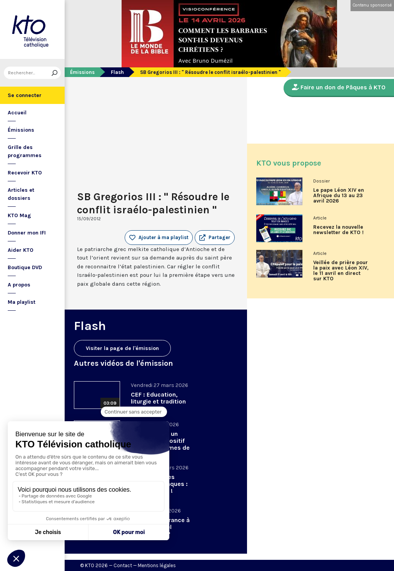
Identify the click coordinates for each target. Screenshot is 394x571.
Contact (123, 565)
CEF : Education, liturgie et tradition (158, 398)
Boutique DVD (25, 267)
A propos (19, 284)
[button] (215, 237)
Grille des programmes (25, 151)
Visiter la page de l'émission (122, 348)
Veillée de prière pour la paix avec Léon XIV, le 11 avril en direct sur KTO (341, 270)
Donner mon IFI (27, 232)
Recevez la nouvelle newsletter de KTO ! (338, 229)
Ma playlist (21, 302)
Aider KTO (20, 250)
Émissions (21, 130)
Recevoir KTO (25, 172)
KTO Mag (19, 215)
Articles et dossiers (21, 194)
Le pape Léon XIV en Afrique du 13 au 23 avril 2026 (338, 196)
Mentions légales (157, 565)
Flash (117, 72)
